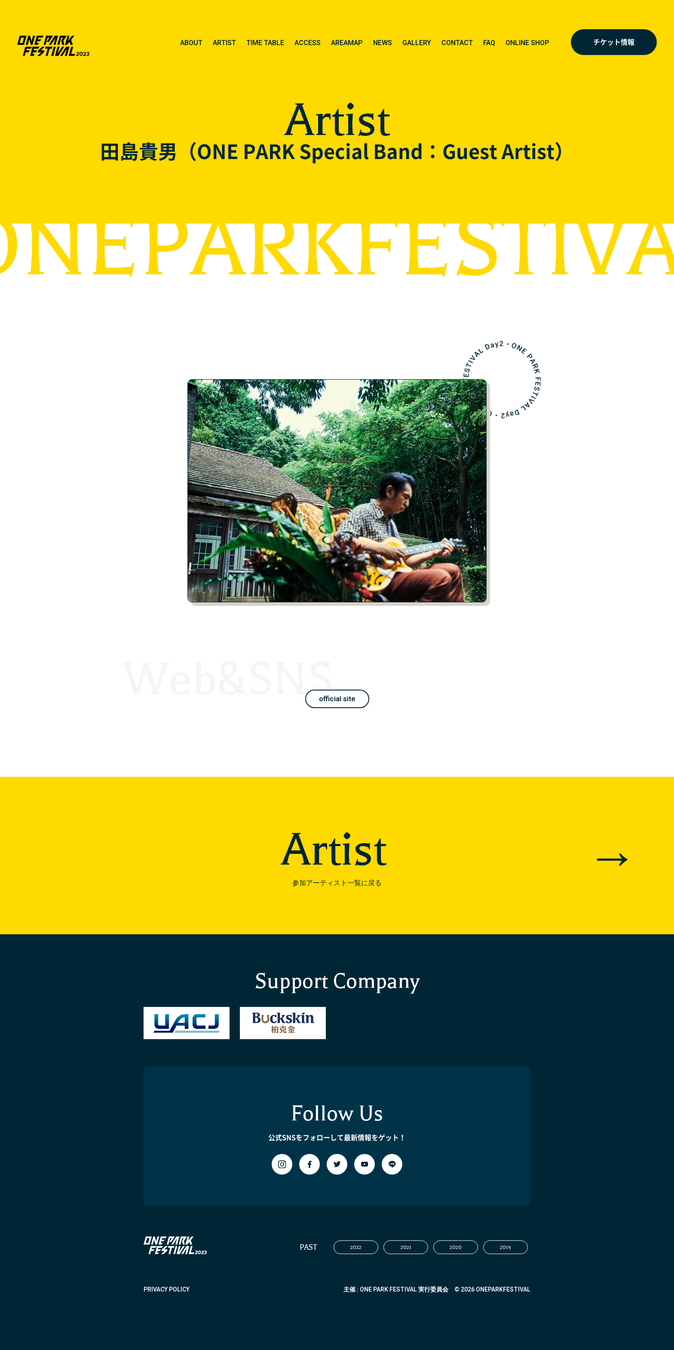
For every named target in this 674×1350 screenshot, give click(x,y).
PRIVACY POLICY (167, 1289)
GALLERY (416, 43)
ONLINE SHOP (527, 43)
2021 (406, 1247)
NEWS (382, 43)
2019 (505, 1247)
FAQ (489, 43)
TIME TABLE (265, 43)
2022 (356, 1247)
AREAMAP (347, 43)
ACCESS (307, 43)
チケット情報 (613, 42)
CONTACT (457, 43)
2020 (456, 1247)
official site (337, 698)
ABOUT (191, 43)
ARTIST (224, 43)
